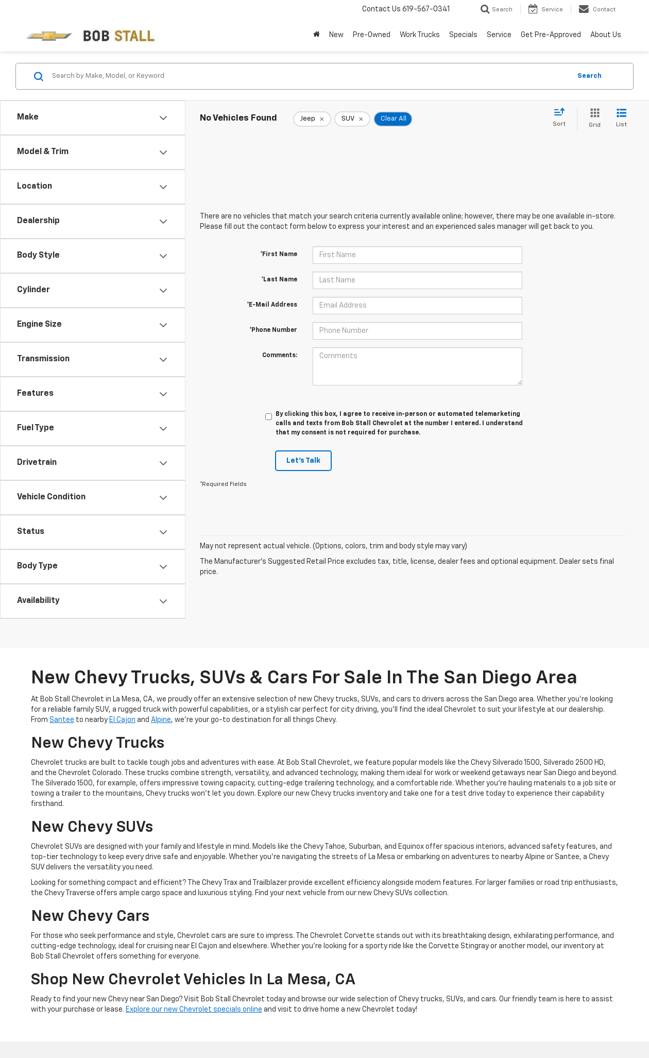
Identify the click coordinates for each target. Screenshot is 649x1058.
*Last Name (279, 280)
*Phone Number (273, 330)
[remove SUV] (352, 119)
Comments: (279, 355)
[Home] (316, 35)
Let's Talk (303, 460)
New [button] (336, 35)
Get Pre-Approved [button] (551, 35)
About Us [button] (605, 35)
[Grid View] (592, 119)
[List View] (621, 119)
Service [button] (499, 35)
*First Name (278, 254)
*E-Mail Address (272, 305)
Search (589, 76)
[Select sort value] (562, 118)
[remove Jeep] (312, 119)
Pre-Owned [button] (371, 35)
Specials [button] (463, 35)
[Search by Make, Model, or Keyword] (310, 76)
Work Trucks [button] (420, 35)
